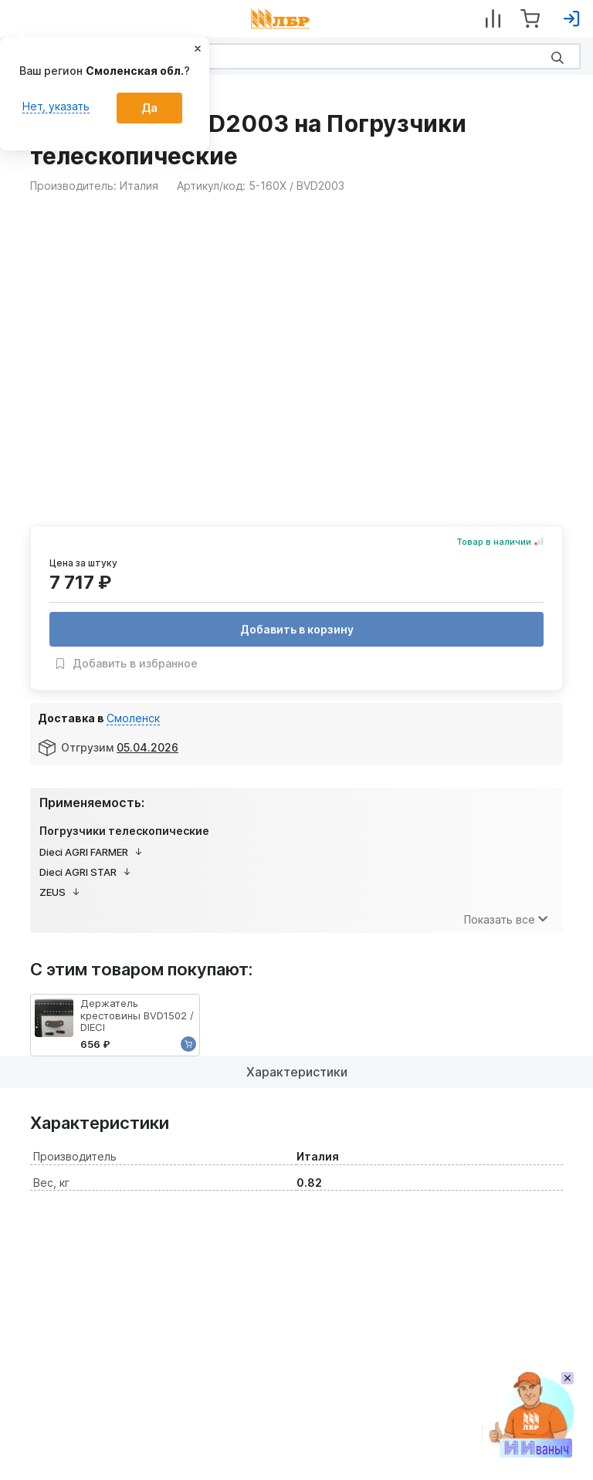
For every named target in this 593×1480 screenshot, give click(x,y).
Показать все (505, 919)
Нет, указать (56, 106)
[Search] (296, 56)
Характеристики (296, 1072)
